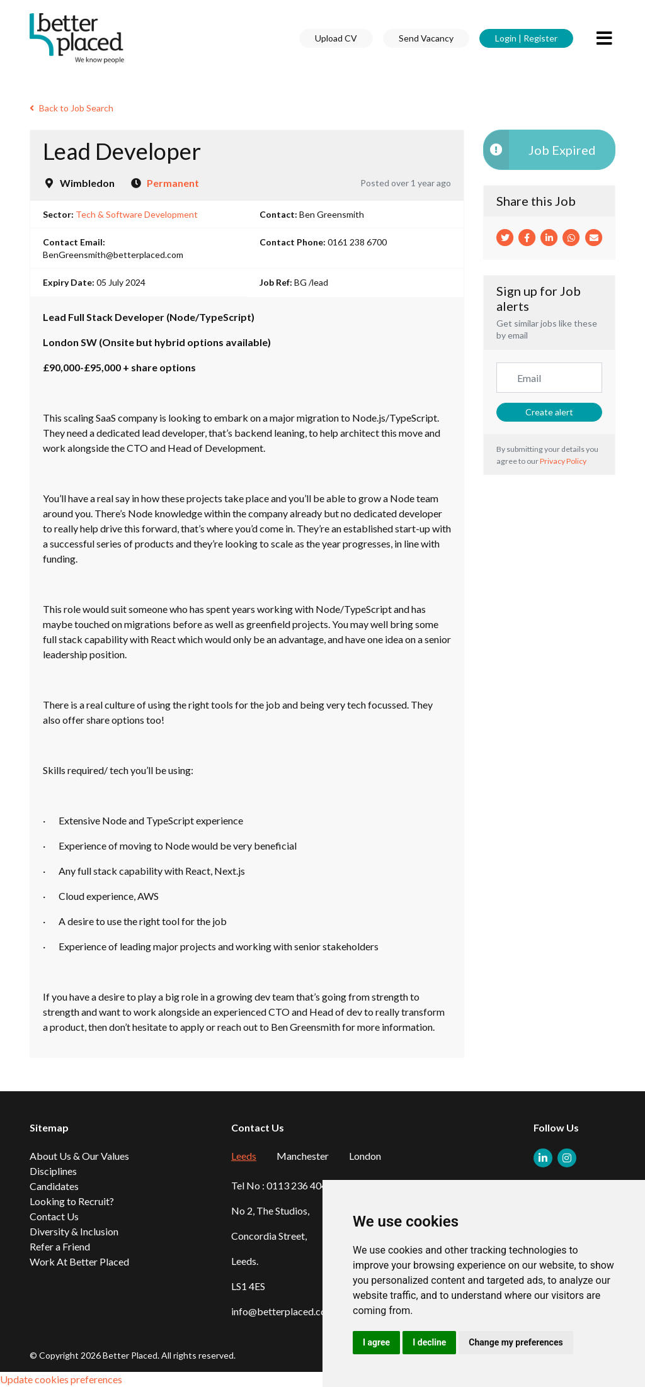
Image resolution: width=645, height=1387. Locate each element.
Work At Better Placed (79, 1261)
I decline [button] (429, 1342)
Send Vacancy (426, 38)
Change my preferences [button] (515, 1342)
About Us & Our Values (79, 1156)
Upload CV (336, 38)
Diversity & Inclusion (74, 1231)
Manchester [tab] (303, 1156)
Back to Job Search (71, 108)
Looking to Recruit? (72, 1201)
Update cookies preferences (61, 1379)
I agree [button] (376, 1342)
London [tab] (365, 1156)
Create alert (549, 412)
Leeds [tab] (243, 1156)
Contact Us (54, 1216)
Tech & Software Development (137, 214)
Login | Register (526, 38)
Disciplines (53, 1171)
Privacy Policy (563, 461)
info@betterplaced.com (282, 1311)
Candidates (54, 1186)
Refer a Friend (60, 1246)
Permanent (173, 183)
